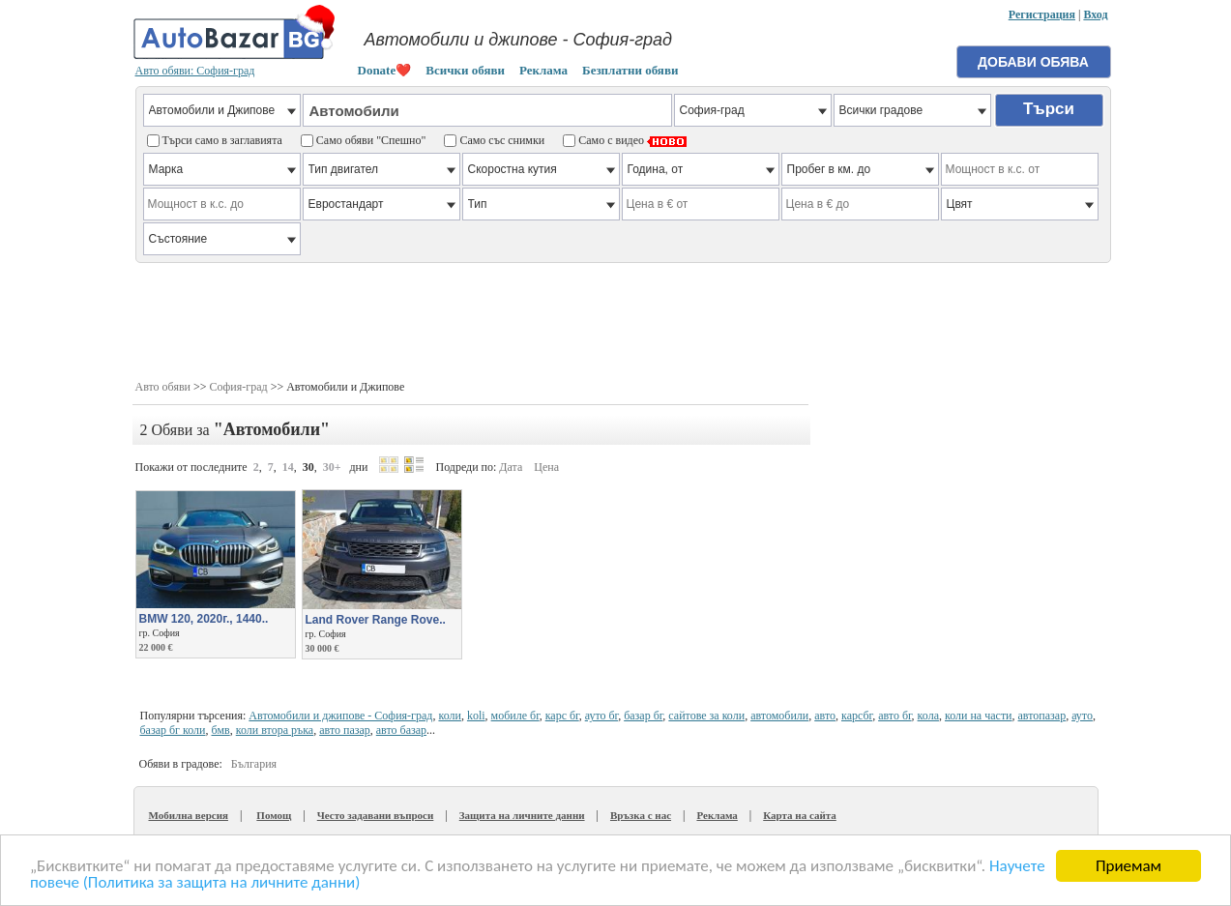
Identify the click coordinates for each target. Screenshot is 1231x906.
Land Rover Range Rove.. (376, 620)
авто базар (401, 730)
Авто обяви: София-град (195, 70)
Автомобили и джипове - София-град (340, 715)
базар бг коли (173, 730)
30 (308, 467)
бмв (221, 730)
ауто (1082, 715)
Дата (510, 467)
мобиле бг (515, 715)
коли (449, 715)
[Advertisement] (623, 319)
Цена (546, 467)
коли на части (978, 715)
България (254, 764)
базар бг (643, 715)
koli (476, 715)
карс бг (562, 715)
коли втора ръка (274, 730)
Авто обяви (163, 387)
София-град (239, 387)
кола (928, 715)
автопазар (1042, 715)
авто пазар (344, 730)
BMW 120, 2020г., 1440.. (204, 619)
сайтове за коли (706, 715)
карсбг (856, 715)
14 (288, 467)
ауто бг (601, 715)
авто (824, 715)
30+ (332, 467)
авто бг (894, 715)
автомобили (779, 715)
